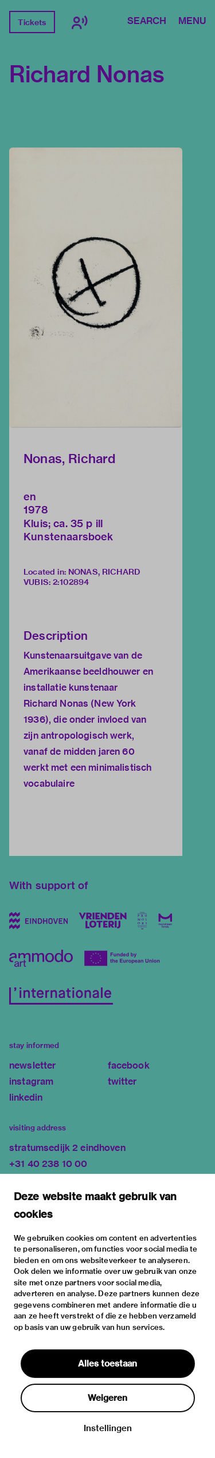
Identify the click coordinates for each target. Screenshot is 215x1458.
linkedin (25, 1097)
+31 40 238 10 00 (48, 1164)
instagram (31, 1081)
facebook (129, 1065)
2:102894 (71, 582)
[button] (95, 288)
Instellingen (108, 1428)
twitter (122, 1081)
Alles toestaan (107, 1363)
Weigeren (107, 1398)
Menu (192, 22)
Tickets (32, 22)
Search (146, 22)
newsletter (32, 1065)
